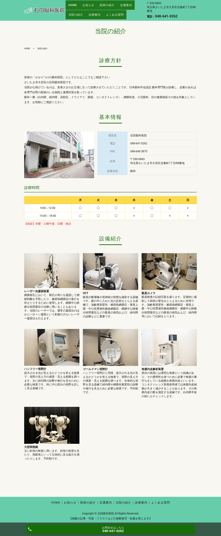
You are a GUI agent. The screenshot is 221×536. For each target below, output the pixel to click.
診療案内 (97, 13)
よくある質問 (119, 13)
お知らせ (91, 7)
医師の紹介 (111, 7)
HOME (73, 7)
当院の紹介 (76, 13)
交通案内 (131, 7)
